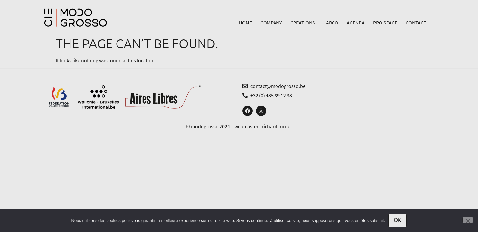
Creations (302, 22)
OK (397, 220)
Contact (416, 22)
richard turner (277, 126)
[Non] (467, 220)
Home (245, 22)
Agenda (356, 22)
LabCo (330, 22)
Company (271, 22)
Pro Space (385, 22)
